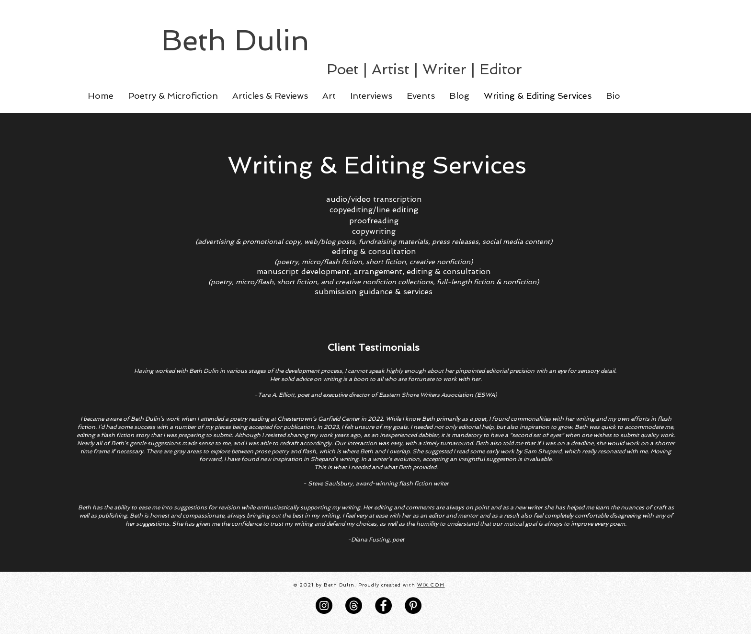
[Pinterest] (413, 605)
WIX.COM (431, 585)
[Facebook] (383, 605)
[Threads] (353, 605)
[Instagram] (324, 605)
